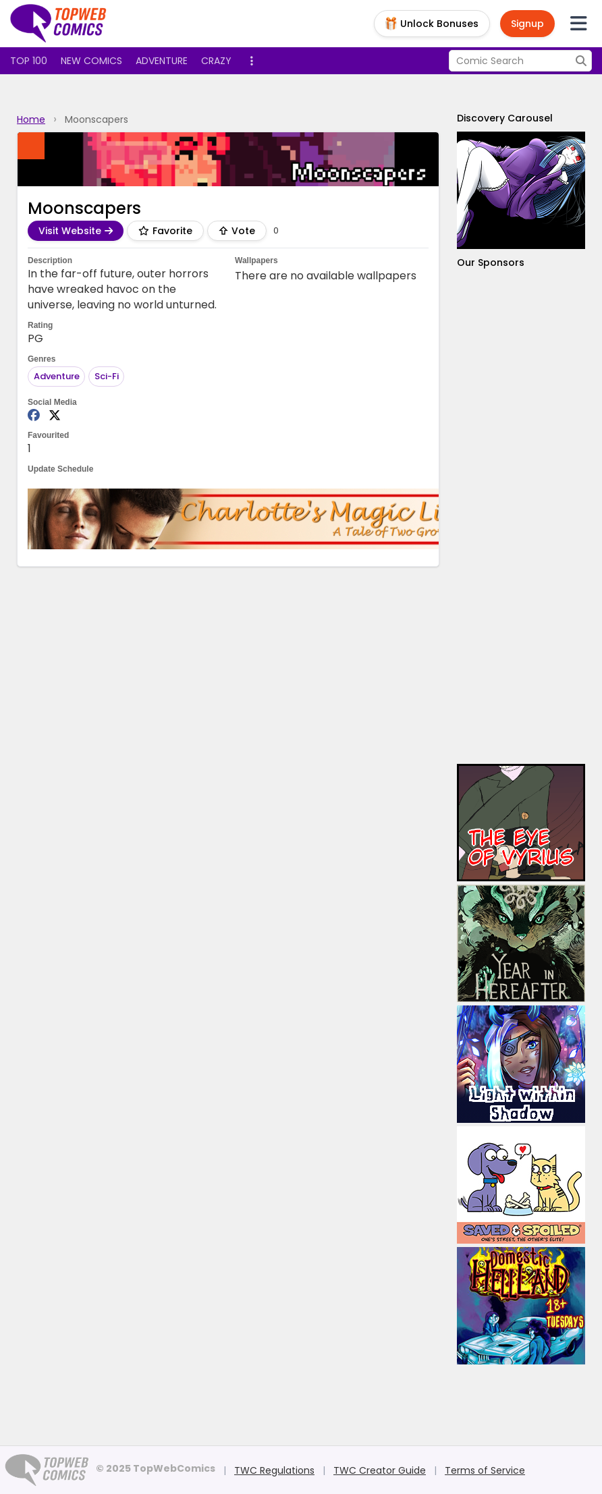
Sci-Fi (106, 376)
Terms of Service (485, 1470)
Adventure (162, 60)
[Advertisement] (521, 516)
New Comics (91, 60)
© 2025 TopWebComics (155, 1468)
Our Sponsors (490, 262)
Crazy (216, 60)
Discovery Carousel (505, 118)
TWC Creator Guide (379, 1470)
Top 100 (28, 60)
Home (31, 119)
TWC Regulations (274, 1470)
